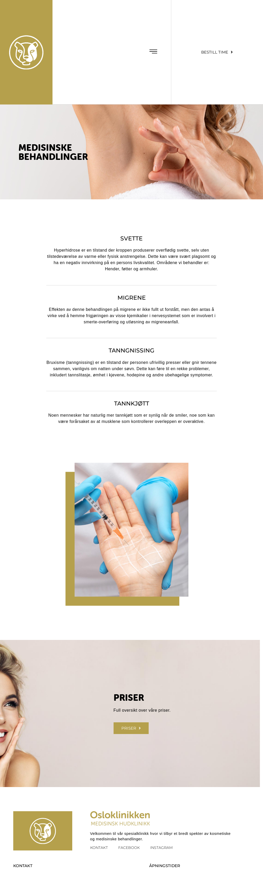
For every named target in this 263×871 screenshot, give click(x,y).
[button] (153, 52)
